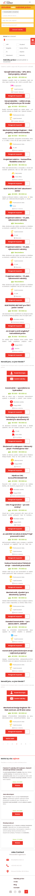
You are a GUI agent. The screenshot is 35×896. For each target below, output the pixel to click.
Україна (22, 52)
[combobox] (17, 14)
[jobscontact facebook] (10, 892)
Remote (22, 55)
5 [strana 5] (25, 744)
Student (22, 44)
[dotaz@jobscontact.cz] (17, 860)
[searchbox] (16, 16)
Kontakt (17, 888)
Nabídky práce (19, 879)
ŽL (7, 52)
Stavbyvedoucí (8, 823)
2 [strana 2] (12, 744)
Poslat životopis (17, 373)
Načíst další (10, 739)
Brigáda (8, 48)
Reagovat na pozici (15, 96)
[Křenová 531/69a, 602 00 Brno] (17, 871)
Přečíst (17, 785)
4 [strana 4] (21, 744)
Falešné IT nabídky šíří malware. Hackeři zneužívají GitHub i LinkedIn (17, 769)
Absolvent (9, 55)
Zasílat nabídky (33, 41)
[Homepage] (8, 2)
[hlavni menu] (30, 2)
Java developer (8, 794)
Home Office (24, 48)
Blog (15, 885)
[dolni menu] (26, 891)
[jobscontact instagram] (15, 892)
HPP (7, 44)
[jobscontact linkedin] (19, 892)
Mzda (5, 36)
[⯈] (30, 744)
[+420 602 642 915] (17, 865)
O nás (16, 882)
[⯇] (3, 744)
